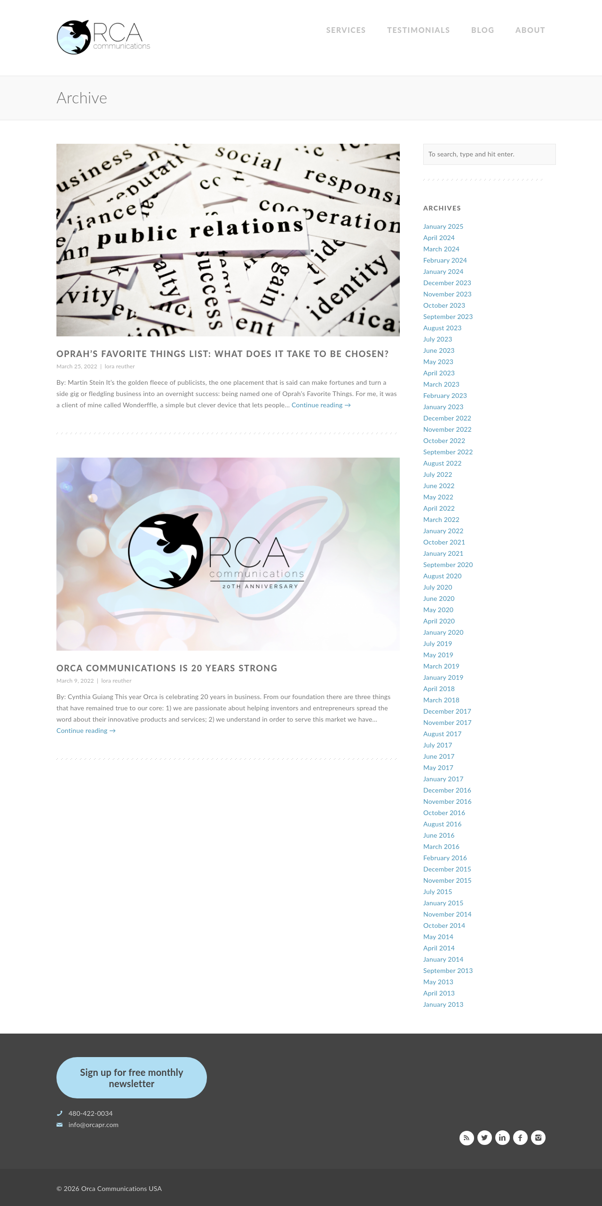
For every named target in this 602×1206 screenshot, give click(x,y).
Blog (482, 29)
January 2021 (443, 553)
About (530, 29)
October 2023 (444, 305)
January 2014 (443, 959)
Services (346, 29)
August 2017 (442, 734)
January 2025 (443, 226)
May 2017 (438, 767)
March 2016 (441, 846)
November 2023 (447, 294)
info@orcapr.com (94, 1124)
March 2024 (441, 249)
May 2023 (438, 362)
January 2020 (443, 632)
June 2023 (439, 350)
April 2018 (439, 688)
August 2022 (442, 463)
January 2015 (443, 903)
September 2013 (448, 970)
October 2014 (444, 925)
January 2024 (443, 271)
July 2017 (437, 745)
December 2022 (447, 418)
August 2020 (442, 576)
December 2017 (447, 711)
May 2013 (438, 982)
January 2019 (443, 677)
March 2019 (441, 666)
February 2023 (445, 395)
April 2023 (439, 373)
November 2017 (447, 722)
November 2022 (447, 429)
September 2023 (448, 316)
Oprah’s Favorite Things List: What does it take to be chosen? (222, 354)
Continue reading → (321, 405)
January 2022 (443, 531)
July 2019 (437, 643)
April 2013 (439, 993)
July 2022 (437, 474)
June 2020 (439, 598)
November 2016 (447, 801)
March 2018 (441, 700)
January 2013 (443, 1004)
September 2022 (448, 452)
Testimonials (418, 29)
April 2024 (439, 237)
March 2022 (441, 519)
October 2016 (444, 813)
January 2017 (443, 779)
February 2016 (445, 858)
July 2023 (437, 339)
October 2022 (444, 440)
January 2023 (443, 407)
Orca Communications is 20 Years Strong (166, 668)
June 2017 (439, 756)
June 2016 (439, 835)
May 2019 (438, 655)
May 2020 (438, 610)
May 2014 (438, 937)
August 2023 (442, 328)
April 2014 (439, 948)
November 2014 (447, 914)
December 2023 (447, 283)
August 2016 (442, 824)
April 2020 (439, 621)
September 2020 (448, 564)
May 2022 (438, 497)
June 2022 (439, 486)
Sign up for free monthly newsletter (131, 1077)
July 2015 (437, 891)
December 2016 (447, 790)
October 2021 (444, 542)
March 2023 (441, 384)
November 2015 (447, 880)
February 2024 (445, 260)
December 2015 (447, 869)
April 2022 (439, 508)
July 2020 (437, 587)
